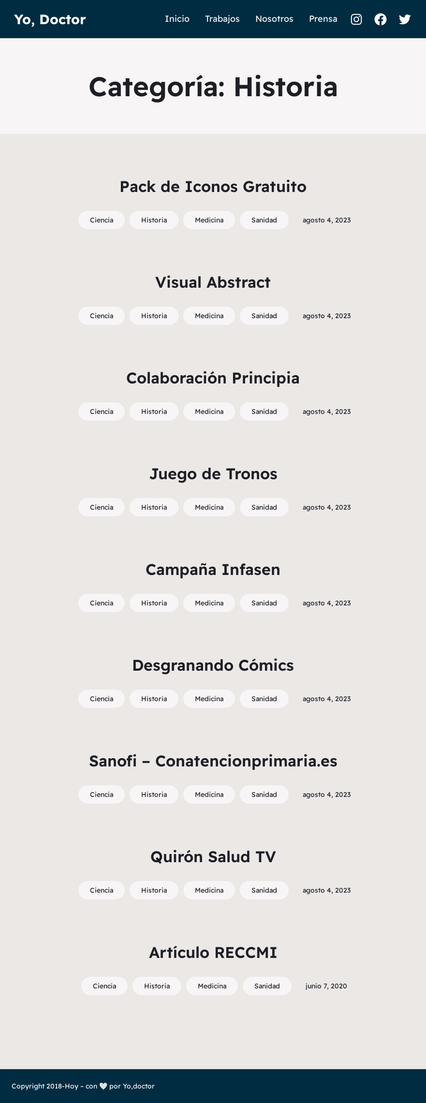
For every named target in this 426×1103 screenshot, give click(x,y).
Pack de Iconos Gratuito (213, 186)
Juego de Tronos (213, 473)
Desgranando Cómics (213, 665)
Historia (154, 220)
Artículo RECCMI (213, 952)
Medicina (209, 220)
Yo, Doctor (50, 19)
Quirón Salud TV (213, 856)
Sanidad (264, 220)
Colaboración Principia (213, 377)
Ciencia (101, 220)
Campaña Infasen (213, 569)
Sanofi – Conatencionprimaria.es (213, 760)
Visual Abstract (213, 282)
